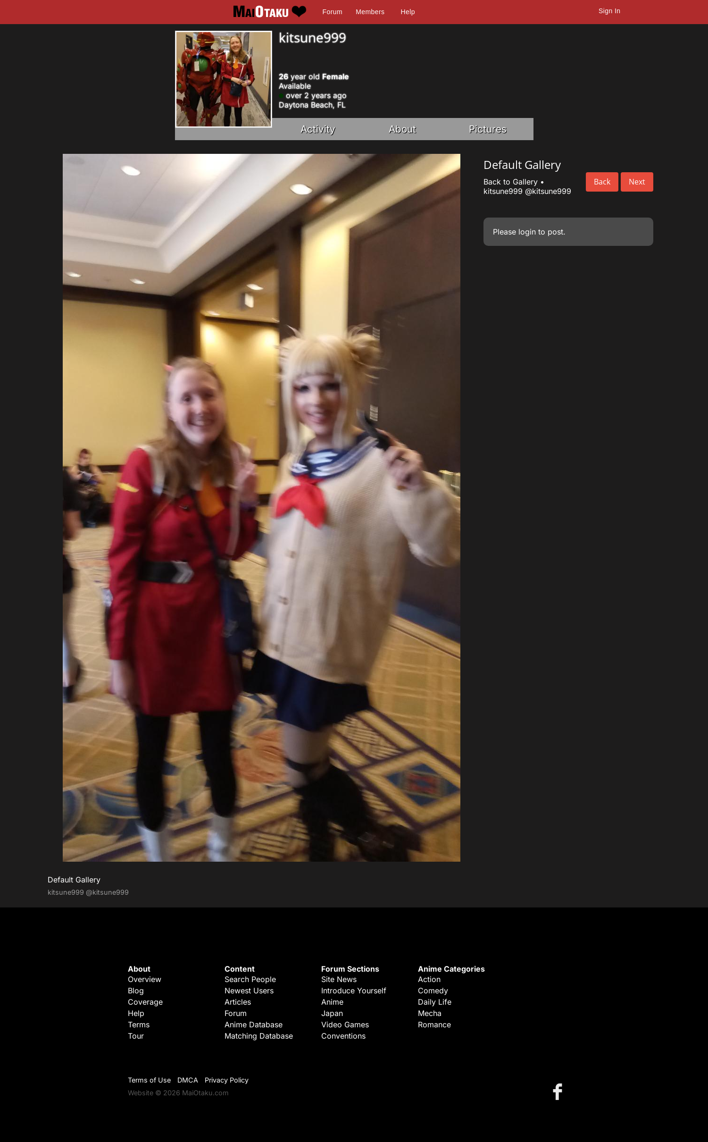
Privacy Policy (227, 1080)
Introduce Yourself (353, 990)
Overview (144, 979)
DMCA (187, 1080)
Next (637, 181)
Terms (139, 1024)
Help (408, 12)
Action (429, 979)
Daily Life (434, 1002)
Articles (238, 1002)
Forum (332, 12)
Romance (434, 1024)
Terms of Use (149, 1080)
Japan (332, 1013)
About (402, 129)
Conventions (343, 1036)
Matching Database (259, 1036)
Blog (136, 990)
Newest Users (249, 990)
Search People (250, 979)
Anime (332, 1002)
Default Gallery (74, 879)
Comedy (433, 990)
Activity (317, 129)
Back (602, 181)
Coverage (145, 1002)
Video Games (345, 1024)
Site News (339, 979)
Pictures (488, 129)
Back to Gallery (510, 181)
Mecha (429, 1013)
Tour (136, 1036)
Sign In (609, 11)
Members (370, 12)
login (527, 231)
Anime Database (254, 1024)
